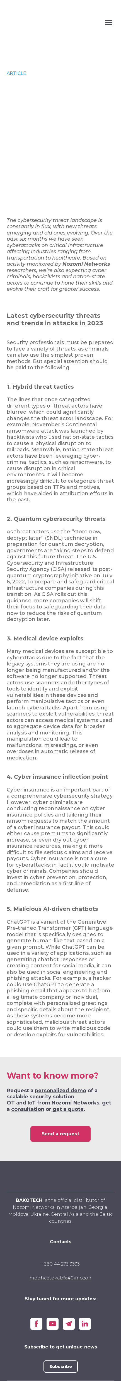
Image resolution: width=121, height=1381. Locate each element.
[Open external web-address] (55, 22)
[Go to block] (61, 1177)
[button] (60, 1134)
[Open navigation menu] (108, 22)
